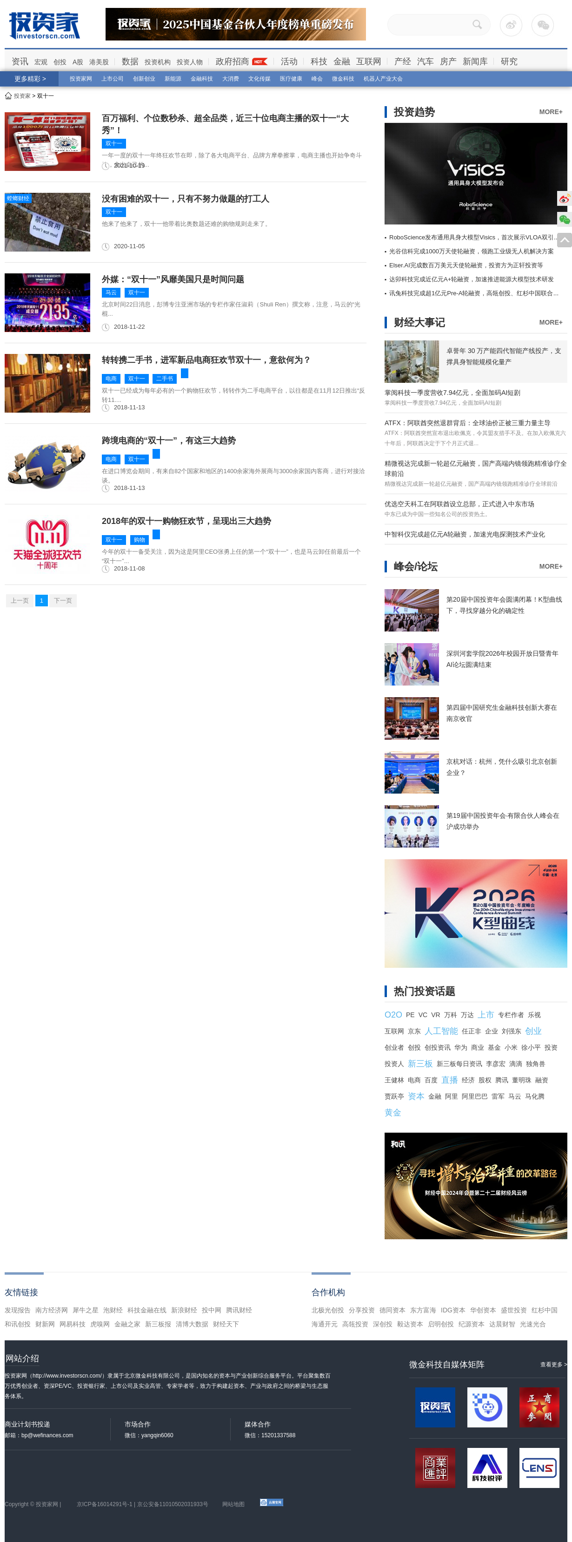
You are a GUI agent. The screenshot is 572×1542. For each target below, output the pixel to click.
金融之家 (127, 1324)
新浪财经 (184, 1310)
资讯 (20, 61)
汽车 (425, 61)
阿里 (451, 1096)
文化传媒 (259, 78)
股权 (485, 1080)
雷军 (498, 1096)
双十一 (114, 143)
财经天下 (226, 1324)
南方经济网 (51, 1310)
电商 (111, 378)
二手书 (164, 378)
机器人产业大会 (383, 78)
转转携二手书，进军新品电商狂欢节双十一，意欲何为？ (206, 360)
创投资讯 (438, 1047)
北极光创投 (328, 1310)
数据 (130, 61)
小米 (511, 1047)
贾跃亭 (394, 1096)
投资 (551, 1047)
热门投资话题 (424, 991)
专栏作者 (511, 1015)
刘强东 (511, 1031)
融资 (541, 1080)
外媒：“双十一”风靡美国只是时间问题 (173, 279)
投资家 (22, 96)
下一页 (63, 600)
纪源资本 (472, 1324)
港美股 (99, 62)
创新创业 (144, 78)
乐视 (534, 1015)
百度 (431, 1080)
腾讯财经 (239, 1310)
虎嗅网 (100, 1324)
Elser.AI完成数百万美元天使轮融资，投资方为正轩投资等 (466, 265)
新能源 (173, 78)
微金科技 (343, 78)
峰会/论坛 (416, 566)
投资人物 (190, 62)
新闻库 (475, 61)
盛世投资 (514, 1310)
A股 (78, 62)
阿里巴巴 (475, 1096)
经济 (468, 1080)
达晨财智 (502, 1324)
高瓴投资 (355, 1324)
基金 (494, 1047)
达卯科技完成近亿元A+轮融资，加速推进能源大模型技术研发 (471, 279)
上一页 (20, 600)
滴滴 (515, 1063)
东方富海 (423, 1310)
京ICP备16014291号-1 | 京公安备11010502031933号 (142, 1504)
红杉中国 (545, 1310)
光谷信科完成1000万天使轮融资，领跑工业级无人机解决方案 (471, 251)
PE (410, 1015)
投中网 (211, 1310)
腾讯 (501, 1080)
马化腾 (535, 1096)
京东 (414, 1031)
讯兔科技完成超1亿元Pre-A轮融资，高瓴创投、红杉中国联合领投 (477, 293)
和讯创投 (18, 1324)
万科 (450, 1015)
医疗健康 (291, 78)
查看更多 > (553, 1364)
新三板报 (158, 1324)
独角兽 (535, 1063)
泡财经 (113, 1310)
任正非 (471, 1031)
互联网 (368, 61)
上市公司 (112, 78)
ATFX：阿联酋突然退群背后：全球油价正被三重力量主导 (468, 423)
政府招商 (232, 61)
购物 (139, 540)
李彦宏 (495, 1063)
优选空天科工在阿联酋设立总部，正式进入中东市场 (459, 504)
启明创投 (441, 1324)
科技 (319, 61)
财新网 (45, 1324)
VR (435, 1015)
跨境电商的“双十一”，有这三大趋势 (169, 440)
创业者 (394, 1047)
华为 (460, 1047)
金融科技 (202, 78)
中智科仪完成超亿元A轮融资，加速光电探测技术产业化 (465, 534)
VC (423, 1015)
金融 (341, 61)
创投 (60, 62)
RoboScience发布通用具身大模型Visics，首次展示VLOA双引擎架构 (480, 237)
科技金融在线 (146, 1310)
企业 (491, 1031)
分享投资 (362, 1310)
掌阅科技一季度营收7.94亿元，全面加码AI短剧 (452, 392)
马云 (111, 292)
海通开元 (325, 1324)
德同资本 (392, 1310)
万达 (467, 1015)
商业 (477, 1047)
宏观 (40, 62)
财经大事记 (419, 322)
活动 (289, 61)
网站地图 (233, 1504)
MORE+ (551, 111)
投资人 (394, 1063)
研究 (509, 61)
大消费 (230, 78)
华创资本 (483, 1310)
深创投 (382, 1324)
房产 (448, 61)
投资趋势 (414, 112)
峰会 (317, 78)
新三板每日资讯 (459, 1063)
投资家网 (81, 78)
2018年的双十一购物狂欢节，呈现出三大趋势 (186, 521)
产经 (402, 61)
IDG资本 (453, 1310)
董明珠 (522, 1080)
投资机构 (158, 62)
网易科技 (73, 1324)
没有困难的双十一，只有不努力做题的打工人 (185, 199)
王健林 (394, 1080)
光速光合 (533, 1324)
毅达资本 (410, 1324)
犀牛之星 (86, 1310)
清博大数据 (192, 1324)
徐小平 (531, 1047)
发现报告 (18, 1310)
